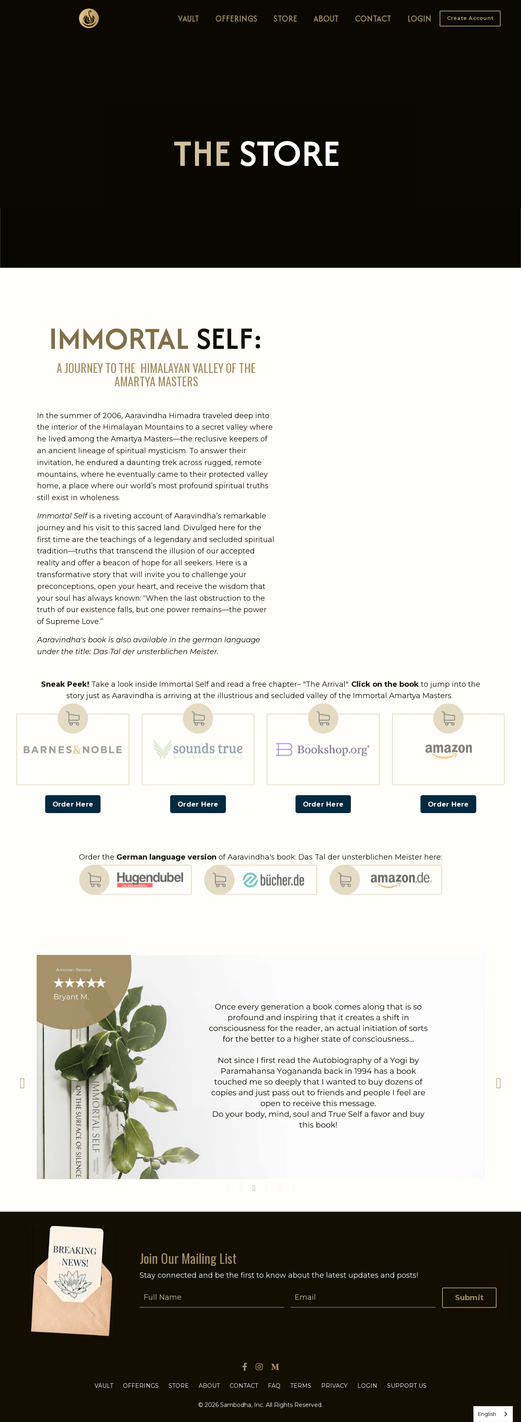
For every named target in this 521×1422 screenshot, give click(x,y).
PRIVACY (334, 1385)
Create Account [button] (470, 18)
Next (499, 1083)
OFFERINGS (236, 18)
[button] (470, 18)
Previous (22, 1083)
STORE (285, 18)
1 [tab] (228, 1188)
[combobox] (493, 1414)
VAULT (188, 18)
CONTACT (373, 18)
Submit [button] (469, 1297)
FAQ (274, 1385)
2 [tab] (241, 1188)
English (487, 1414)
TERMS (300, 1385)
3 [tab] (254, 1188)
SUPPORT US (407, 1385)
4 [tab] (267, 1188)
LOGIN (419, 18)
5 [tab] (280, 1188)
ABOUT (326, 18)
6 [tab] (293, 1188)
